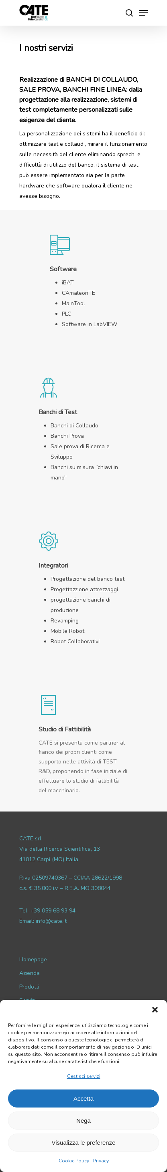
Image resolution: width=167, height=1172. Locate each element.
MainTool (73, 303)
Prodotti (29, 987)
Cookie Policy (74, 1161)
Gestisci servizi (83, 1076)
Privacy (101, 1161)
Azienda (29, 973)
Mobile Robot (67, 631)
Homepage (33, 959)
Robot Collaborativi (75, 641)
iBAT (68, 282)
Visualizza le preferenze (84, 1142)
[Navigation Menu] (143, 13)
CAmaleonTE (78, 293)
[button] (155, 1010)
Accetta (83, 1098)
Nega (83, 1120)
